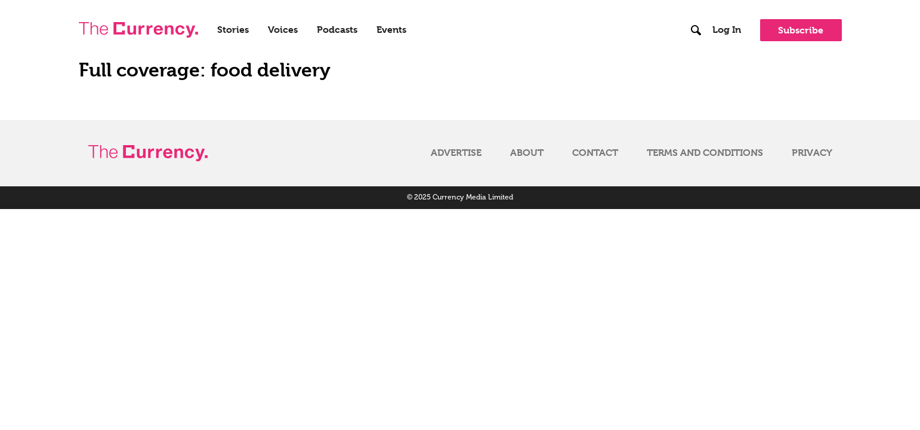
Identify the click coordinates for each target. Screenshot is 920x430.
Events (391, 29)
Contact (595, 153)
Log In (726, 29)
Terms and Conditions (705, 153)
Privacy (812, 153)
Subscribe (800, 30)
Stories (233, 29)
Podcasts (337, 29)
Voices (283, 29)
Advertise (456, 153)
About (527, 153)
